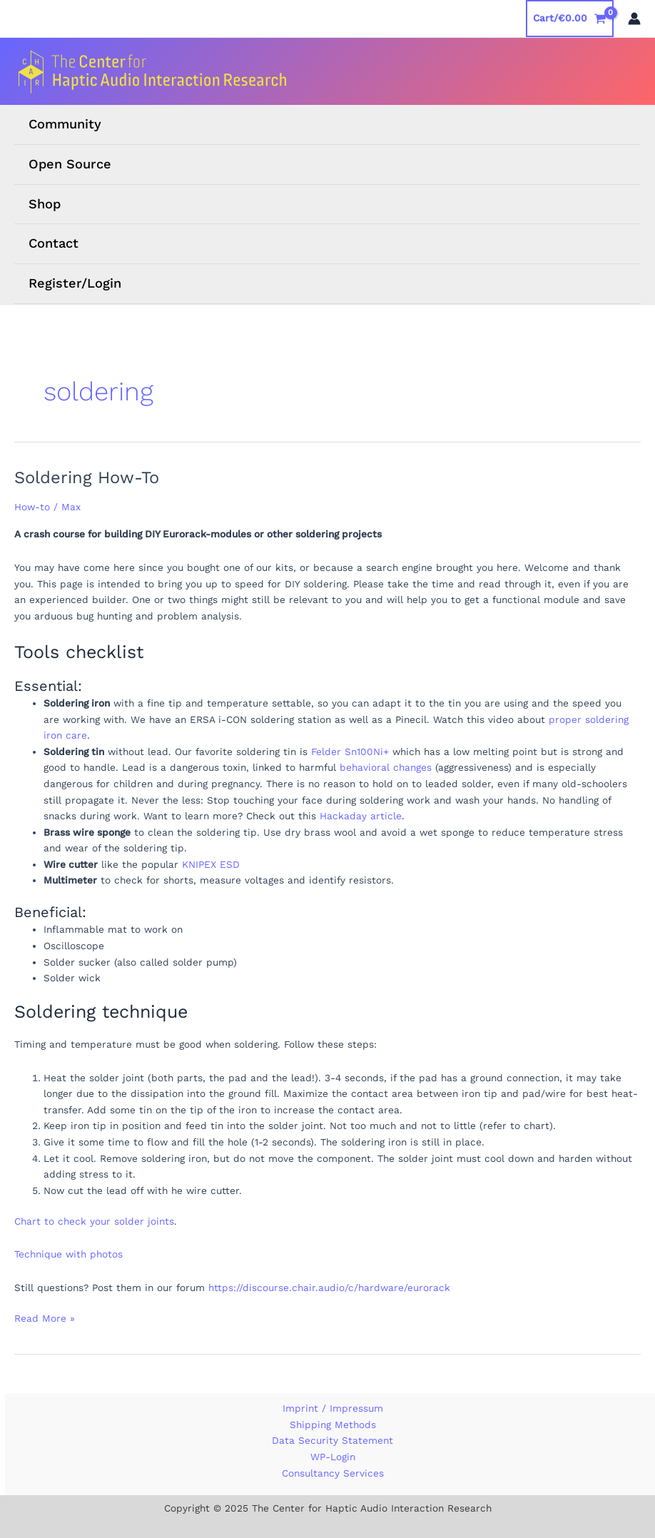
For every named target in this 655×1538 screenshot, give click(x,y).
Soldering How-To (86, 477)
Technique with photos (68, 1254)
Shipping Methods (333, 1424)
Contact (53, 243)
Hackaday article (361, 815)
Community (65, 123)
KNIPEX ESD (211, 864)
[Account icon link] (634, 18)
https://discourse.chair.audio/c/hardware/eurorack (329, 1287)
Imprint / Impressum (333, 1408)
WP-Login (332, 1456)
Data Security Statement (332, 1440)
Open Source (70, 163)
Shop (45, 203)
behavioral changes (386, 767)
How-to (32, 506)
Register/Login (75, 282)
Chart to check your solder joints (94, 1221)
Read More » (44, 1318)
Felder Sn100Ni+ (350, 751)
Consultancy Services (333, 1473)
